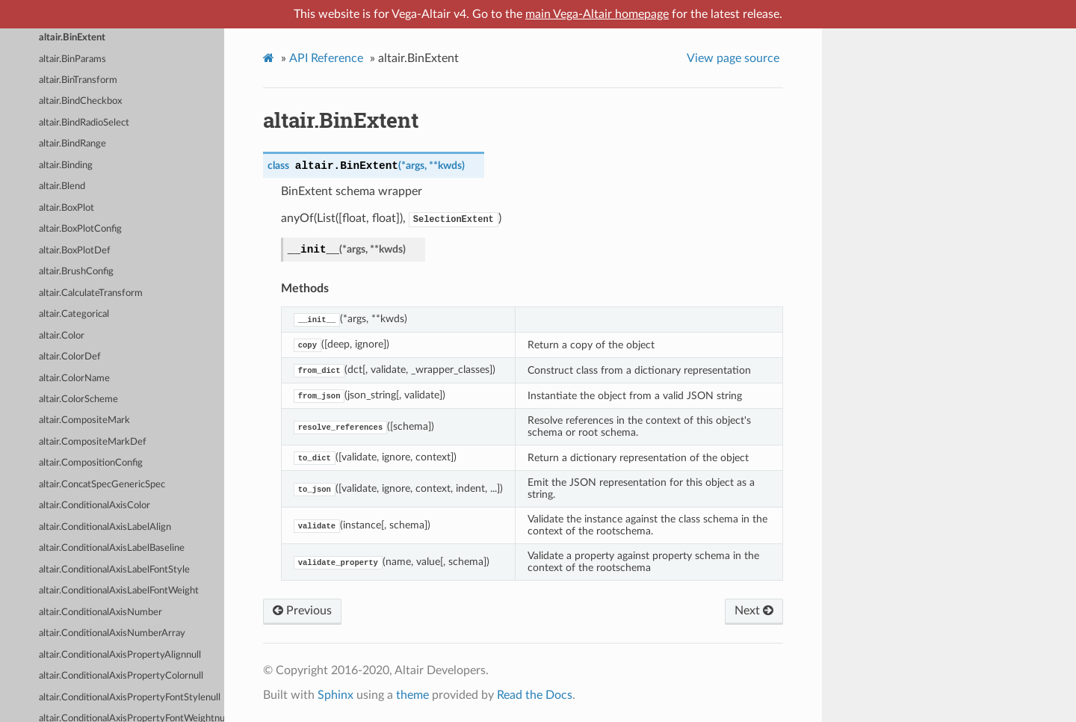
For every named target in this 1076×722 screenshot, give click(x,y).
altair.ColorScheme (78, 399)
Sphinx (335, 695)
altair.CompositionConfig (91, 463)
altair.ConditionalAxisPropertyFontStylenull (129, 698)
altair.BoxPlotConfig (80, 229)
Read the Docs (534, 695)
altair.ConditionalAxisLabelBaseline (112, 548)
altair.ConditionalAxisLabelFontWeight (119, 591)
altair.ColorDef (70, 357)
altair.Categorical (74, 314)
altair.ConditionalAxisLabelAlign (105, 527)
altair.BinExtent (72, 38)
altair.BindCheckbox (80, 101)
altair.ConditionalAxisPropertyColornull (121, 676)
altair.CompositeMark (84, 420)
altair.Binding (66, 165)
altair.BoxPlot (66, 208)
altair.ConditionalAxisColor (94, 505)
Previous (302, 611)
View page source (733, 58)
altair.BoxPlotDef (75, 251)
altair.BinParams (72, 59)
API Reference (326, 58)
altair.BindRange (72, 144)
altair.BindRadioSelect (84, 123)
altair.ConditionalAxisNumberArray (112, 633)
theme (412, 695)
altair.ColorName (74, 378)
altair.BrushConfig (76, 272)
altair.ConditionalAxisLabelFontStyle (114, 570)
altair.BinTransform (78, 80)
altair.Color (61, 336)
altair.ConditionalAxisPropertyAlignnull (120, 655)
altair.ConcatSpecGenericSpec (102, 485)
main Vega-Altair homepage (597, 14)
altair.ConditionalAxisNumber (100, 612)
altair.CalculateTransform (91, 293)
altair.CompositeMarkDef (92, 442)
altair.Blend (62, 186)
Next (754, 611)
